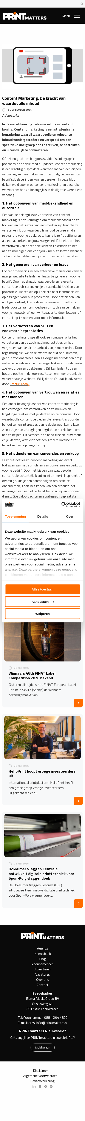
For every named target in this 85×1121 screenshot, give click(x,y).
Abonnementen (42, 964)
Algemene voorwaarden (40, 1075)
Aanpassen (42, 601)
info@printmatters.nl (51, 1022)
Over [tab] (70, 516)
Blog (42, 959)
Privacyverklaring (42, 1080)
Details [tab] (42, 516)
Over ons (42, 979)
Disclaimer (40, 1070)
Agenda (42, 948)
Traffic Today (19, 384)
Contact (42, 984)
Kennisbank (42, 953)
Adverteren (42, 969)
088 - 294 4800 (56, 1017)
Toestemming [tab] (15, 516)
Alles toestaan (43, 589)
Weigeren (42, 614)
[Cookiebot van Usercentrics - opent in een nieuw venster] (61, 504)
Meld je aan (42, 1047)
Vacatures (42, 974)
